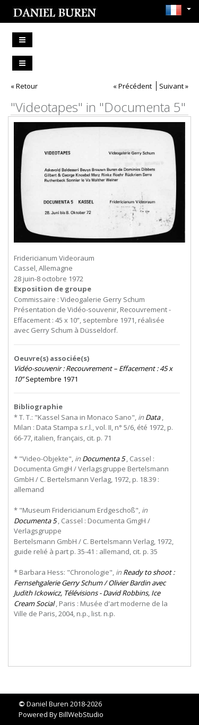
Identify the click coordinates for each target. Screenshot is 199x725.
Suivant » (173, 86)
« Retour (24, 86)
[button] (175, 10)
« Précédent (132, 86)
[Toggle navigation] (22, 39)
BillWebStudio (81, 714)
